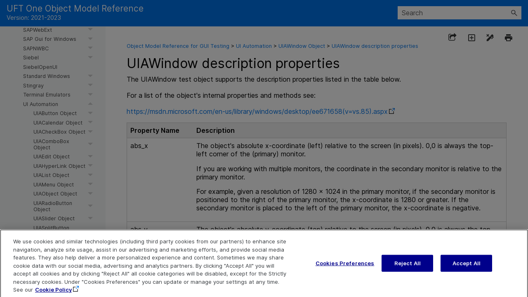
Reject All (407, 268)
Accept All (467, 268)
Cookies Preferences (345, 268)
